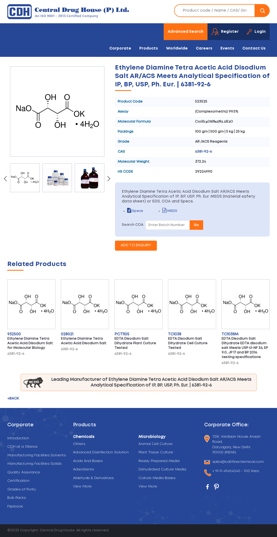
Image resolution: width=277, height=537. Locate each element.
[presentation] (6, 179)
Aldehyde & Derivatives (93, 478)
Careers (204, 48)
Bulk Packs (16, 498)
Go (196, 225)
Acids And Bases (88, 461)
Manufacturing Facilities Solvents (36, 455)
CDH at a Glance (22, 446)
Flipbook (15, 506)
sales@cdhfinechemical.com (238, 462)
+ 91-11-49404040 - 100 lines (235, 471)
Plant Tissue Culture (155, 452)
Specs (135, 211)
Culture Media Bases (156, 478)
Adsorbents (83, 469)
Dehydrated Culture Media (162, 469)
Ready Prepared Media (159, 461)
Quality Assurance (23, 472)
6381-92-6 (203, 151)
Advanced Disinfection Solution (101, 452)
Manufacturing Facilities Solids (34, 464)
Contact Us (254, 48)
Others (79, 444)
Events (227, 48)
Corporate (120, 48)
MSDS (169, 211)
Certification (18, 481)
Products (148, 48)
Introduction (18, 438)
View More (82, 486)
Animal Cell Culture (155, 444)
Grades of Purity (21, 489)
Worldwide (177, 48)
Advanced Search (185, 32)
